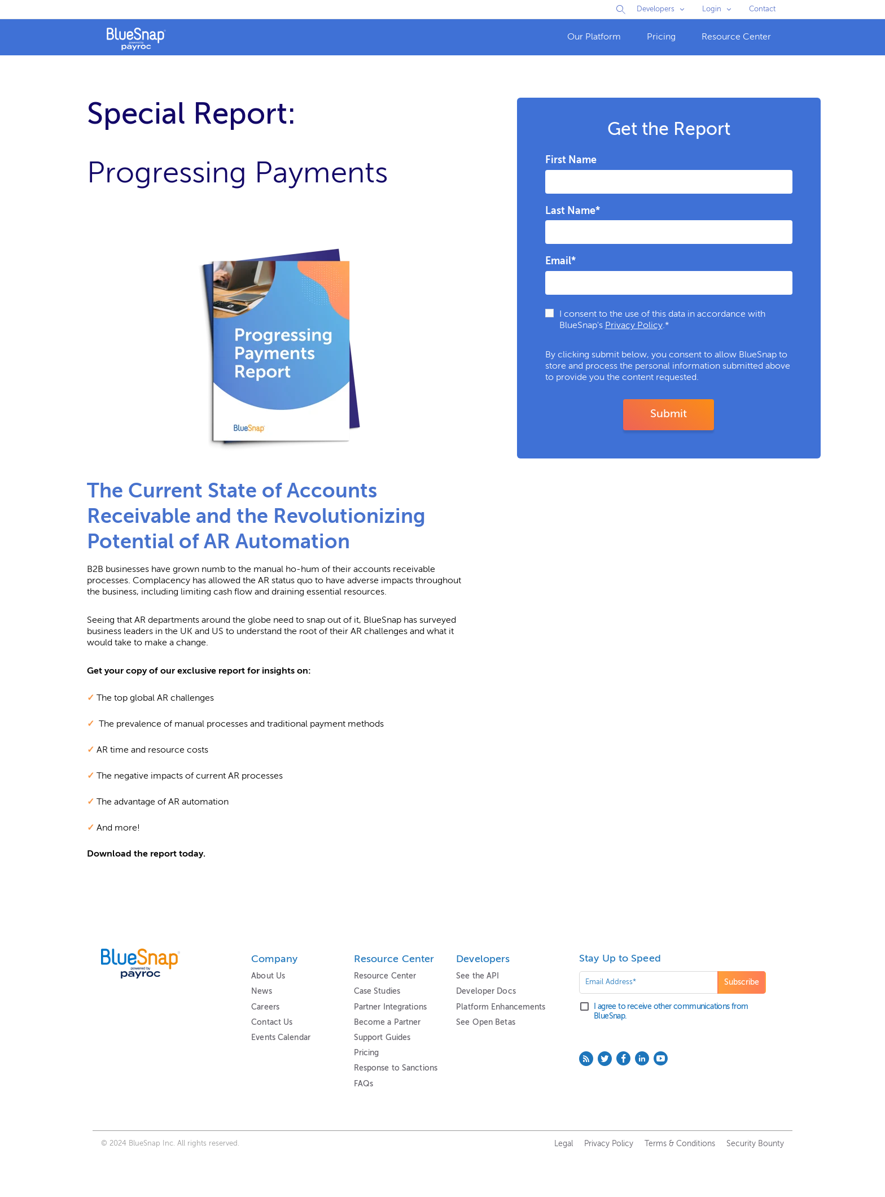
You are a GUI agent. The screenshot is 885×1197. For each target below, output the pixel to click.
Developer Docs (486, 991)
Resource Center (736, 37)
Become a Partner (387, 1022)
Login (711, 9)
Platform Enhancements (500, 1007)
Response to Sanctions (395, 1068)
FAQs (363, 1084)
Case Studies (377, 991)
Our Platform (594, 37)
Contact (762, 9)
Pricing (661, 37)
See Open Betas (485, 1022)
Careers (265, 1007)
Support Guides (382, 1038)
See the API (477, 976)
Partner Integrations (390, 1007)
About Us (268, 976)
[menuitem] (594, 37)
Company (274, 959)
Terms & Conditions (680, 1144)
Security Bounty (755, 1144)
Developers (655, 9)
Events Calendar (280, 1038)
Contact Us (271, 1022)
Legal (563, 1144)
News (261, 991)
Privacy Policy (634, 325)
